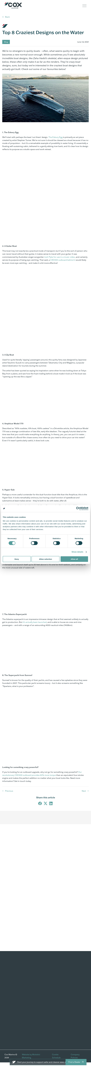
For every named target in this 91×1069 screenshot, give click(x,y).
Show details (77, 552)
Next (84, 797)
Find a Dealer (74, 1062)
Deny (16, 559)
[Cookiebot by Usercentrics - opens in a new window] (78, 508)
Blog (6, 48)
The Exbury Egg (55, 143)
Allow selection (45, 559)
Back (7, 17)
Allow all (74, 559)
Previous (9, 797)
